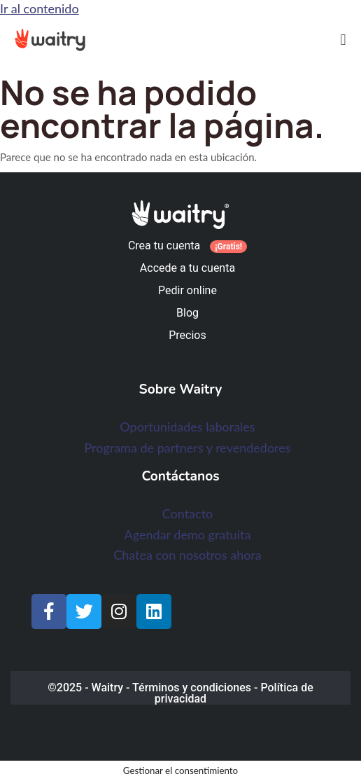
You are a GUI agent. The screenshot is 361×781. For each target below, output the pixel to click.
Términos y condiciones (191, 687)
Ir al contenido (39, 8)
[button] (343, 39)
